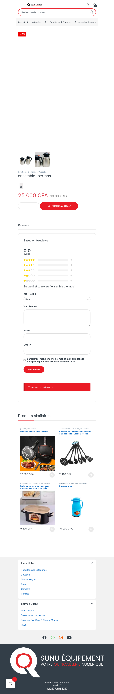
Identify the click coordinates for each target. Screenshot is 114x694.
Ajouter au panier (61, 206)
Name (27, 330)
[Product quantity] (28, 205)
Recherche (91, 12)
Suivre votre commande (33, 615)
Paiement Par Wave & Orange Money (39, 620)
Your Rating (30, 294)
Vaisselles (36, 22)
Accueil (21, 22)
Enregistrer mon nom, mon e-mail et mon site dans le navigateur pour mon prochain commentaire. (55, 360)
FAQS (23, 624)
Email (27, 344)
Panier (24, 584)
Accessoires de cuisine (69, 429)
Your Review (30, 306)
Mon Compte (27, 610)
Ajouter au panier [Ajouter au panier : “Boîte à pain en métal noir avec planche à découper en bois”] (52, 529)
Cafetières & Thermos (60, 22)
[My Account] (88, 5)
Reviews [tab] (23, 225)
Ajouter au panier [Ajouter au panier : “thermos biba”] (91, 529)
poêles (23, 429)
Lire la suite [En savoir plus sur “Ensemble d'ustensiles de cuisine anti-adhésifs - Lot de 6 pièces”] (91, 475)
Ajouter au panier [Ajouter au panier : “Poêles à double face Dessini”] (52, 475)
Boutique (25, 574)
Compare (25, 589)
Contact (25, 593)
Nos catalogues (29, 579)
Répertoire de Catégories (34, 570)
